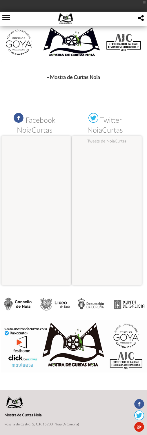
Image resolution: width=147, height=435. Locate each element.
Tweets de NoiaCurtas (106, 140)
